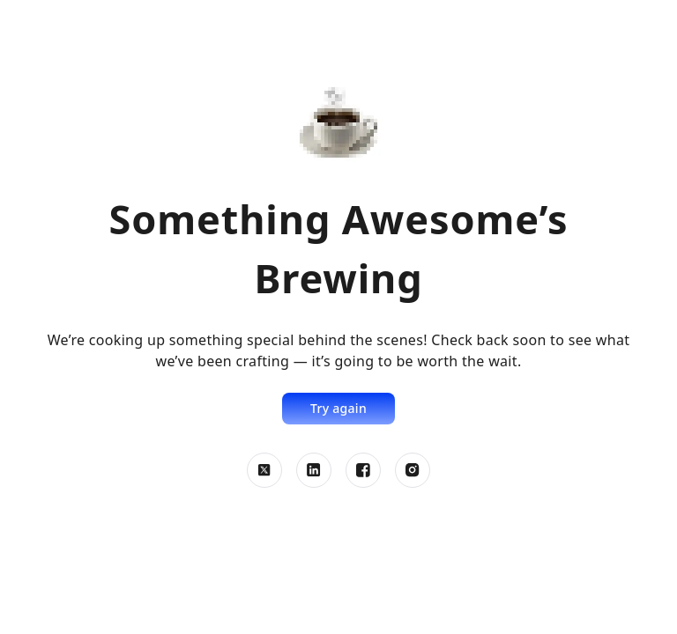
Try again (338, 408)
